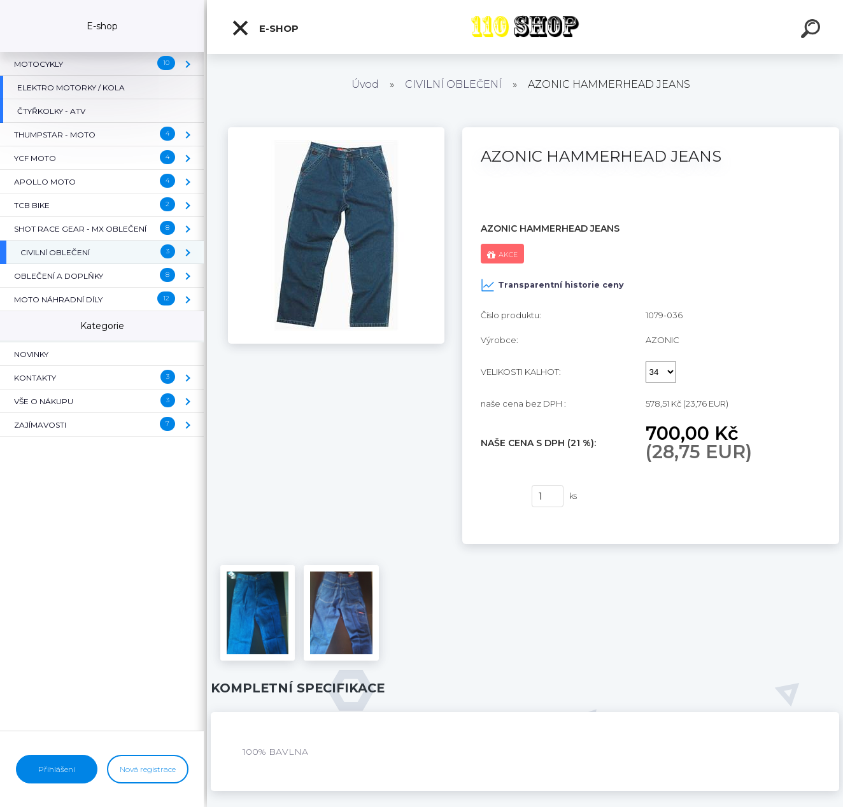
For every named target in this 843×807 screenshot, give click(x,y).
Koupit (498, 496)
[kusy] (547, 496)
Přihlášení (56, 769)
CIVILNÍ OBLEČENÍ (453, 84)
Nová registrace (148, 769)
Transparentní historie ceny (552, 285)
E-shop (265, 28)
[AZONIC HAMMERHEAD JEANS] (336, 131)
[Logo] (525, 27)
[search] (812, 30)
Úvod (365, 84)
